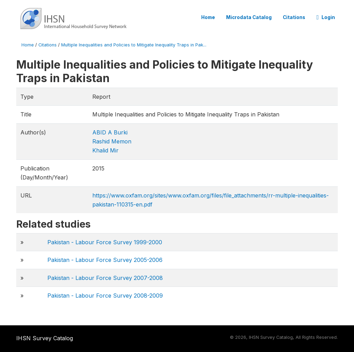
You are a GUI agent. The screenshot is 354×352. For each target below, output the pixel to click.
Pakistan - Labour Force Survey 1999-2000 (104, 242)
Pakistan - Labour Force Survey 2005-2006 (104, 259)
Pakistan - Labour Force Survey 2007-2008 (105, 277)
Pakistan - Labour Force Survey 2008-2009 (105, 295)
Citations (294, 17)
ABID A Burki (110, 132)
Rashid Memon (111, 141)
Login (325, 17)
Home (208, 17)
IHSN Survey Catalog (44, 338)
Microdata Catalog (249, 17)
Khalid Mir (105, 150)
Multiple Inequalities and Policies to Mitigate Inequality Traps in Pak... (133, 44)
